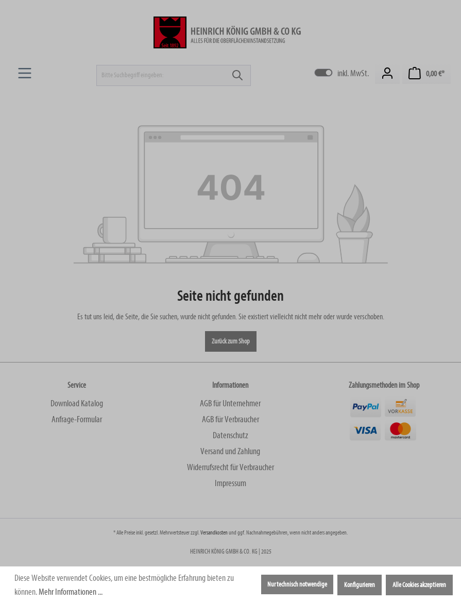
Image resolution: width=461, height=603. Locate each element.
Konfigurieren (359, 585)
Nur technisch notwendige (297, 584)
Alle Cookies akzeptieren (419, 585)
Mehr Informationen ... (71, 592)
